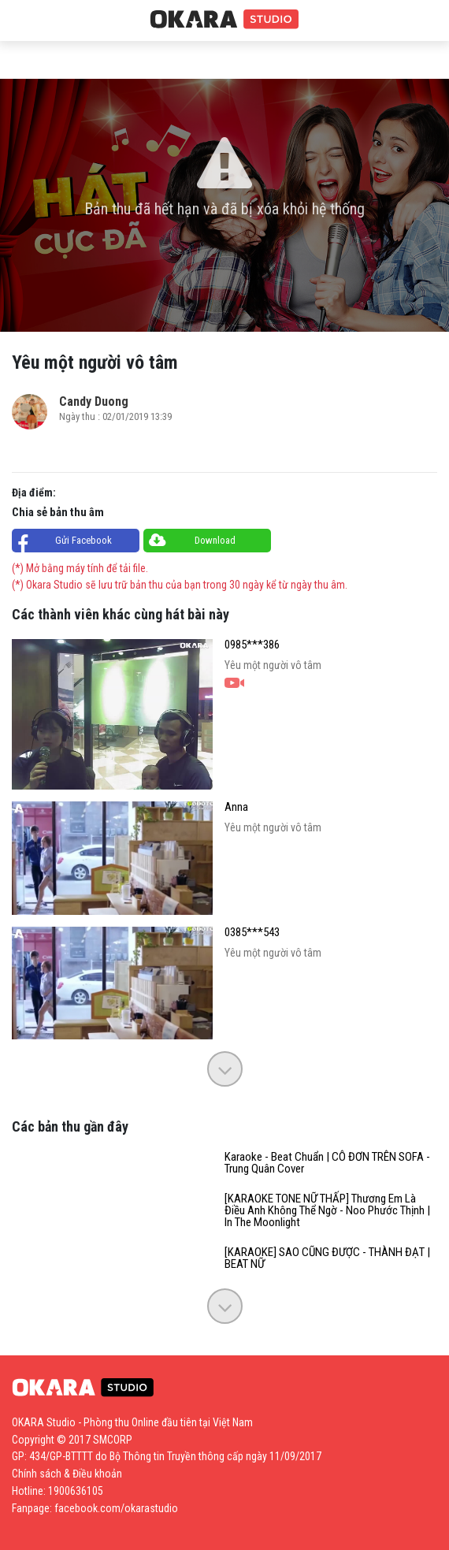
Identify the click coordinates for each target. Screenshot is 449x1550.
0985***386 (252, 645)
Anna (236, 807)
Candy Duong (93, 401)
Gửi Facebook (83, 540)
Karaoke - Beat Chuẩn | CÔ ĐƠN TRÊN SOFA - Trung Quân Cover (327, 1163)
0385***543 (252, 933)
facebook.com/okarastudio (116, 1508)
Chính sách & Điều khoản (67, 1473)
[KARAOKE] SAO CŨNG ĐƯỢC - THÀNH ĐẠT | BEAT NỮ (327, 1258)
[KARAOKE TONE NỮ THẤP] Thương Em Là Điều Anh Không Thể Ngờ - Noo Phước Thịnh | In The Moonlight (327, 1210)
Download (215, 540)
